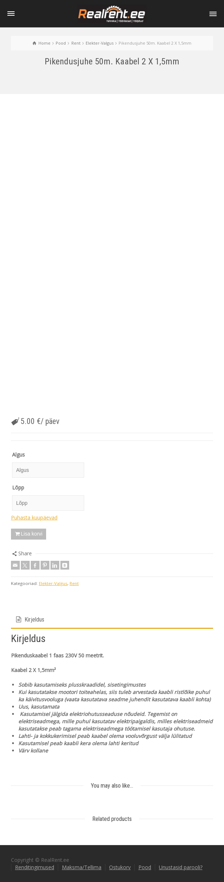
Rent (74, 583)
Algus (18, 454)
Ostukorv (120, 867)
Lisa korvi (31, 534)
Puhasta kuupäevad (34, 517)
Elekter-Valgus (53, 583)
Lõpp (18, 487)
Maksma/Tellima (81, 867)
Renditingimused (34, 867)
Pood (144, 867)
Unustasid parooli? (180, 867)
